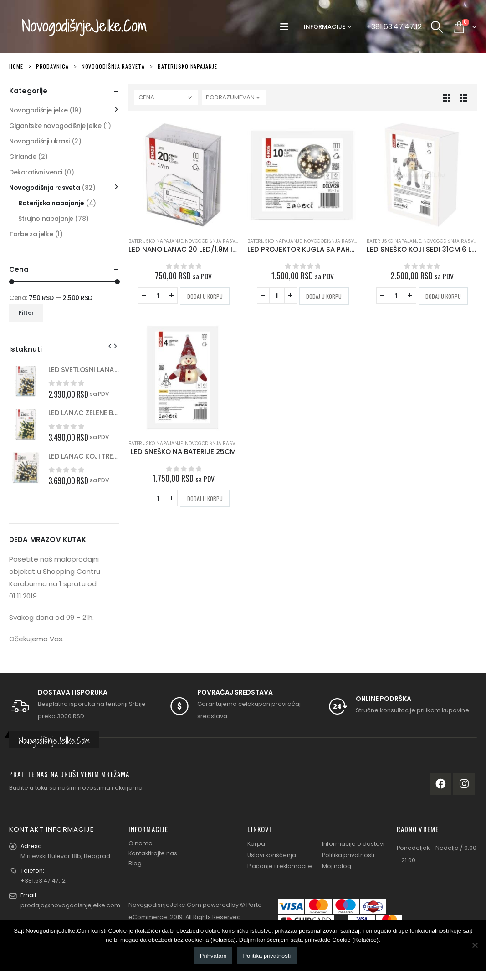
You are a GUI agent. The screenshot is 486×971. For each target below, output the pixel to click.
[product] (183, 175)
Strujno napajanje (45, 218)
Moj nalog (336, 866)
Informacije (324, 26)
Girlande (22, 156)
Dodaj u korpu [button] (205, 296)
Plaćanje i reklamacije (279, 866)
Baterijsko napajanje (155, 241)
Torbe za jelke (31, 234)
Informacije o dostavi (353, 844)
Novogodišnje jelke (38, 110)
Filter (26, 313)
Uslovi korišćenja (271, 855)
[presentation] (110, 346)
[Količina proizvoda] (157, 295)
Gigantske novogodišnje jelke (55, 125)
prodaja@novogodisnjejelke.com (70, 905)
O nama (140, 843)
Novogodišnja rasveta (214, 241)
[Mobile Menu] (286, 27)
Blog (135, 863)
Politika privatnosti (348, 855)
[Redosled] (234, 97)
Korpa (256, 844)
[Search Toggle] (437, 27)
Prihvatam (213, 955)
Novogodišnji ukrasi (39, 141)
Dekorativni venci (35, 172)
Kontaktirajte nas (152, 853)
